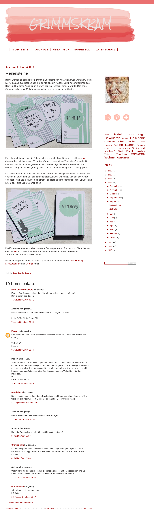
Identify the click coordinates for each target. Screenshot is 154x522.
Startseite (49, 508)
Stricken (141, 151)
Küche (118, 145)
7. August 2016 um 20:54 (22, 322)
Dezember (115, 186)
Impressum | (83, 49)
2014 (110, 246)
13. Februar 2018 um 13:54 (23, 477)
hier (84, 158)
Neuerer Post (12, 508)
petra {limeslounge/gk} (22, 289)
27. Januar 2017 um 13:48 (23, 419)
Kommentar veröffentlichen (21, 503)
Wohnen (110, 157)
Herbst (132, 141)
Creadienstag (77, 260)
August (113, 202)
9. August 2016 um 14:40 (22, 383)
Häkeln (121, 141)
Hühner (142, 142)
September (115, 197)
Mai (112, 222)
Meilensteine (115, 205)
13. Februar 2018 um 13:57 (23, 497)
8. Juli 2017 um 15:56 (21, 436)
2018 (110, 175)
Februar (114, 233)
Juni (112, 218)
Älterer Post (86, 508)
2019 (110, 171)
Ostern (121, 148)
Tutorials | (42, 49)
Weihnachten (138, 154)
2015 (110, 242)
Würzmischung (124, 158)
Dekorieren (112, 138)
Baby (15, 273)
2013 (110, 250)
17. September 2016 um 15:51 (25, 403)
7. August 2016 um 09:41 (22, 300)
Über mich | (62, 49)
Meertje (29, 263)
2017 (110, 178)
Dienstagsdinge (13, 263)
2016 (110, 182)
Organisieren (110, 148)
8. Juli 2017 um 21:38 (21, 458)
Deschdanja (17, 392)
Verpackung (121, 154)
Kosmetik (108, 145)
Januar (113, 237)
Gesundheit (109, 141)
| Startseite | (20, 49)
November (115, 190)
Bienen (131, 135)
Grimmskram (17, 445)
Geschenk (29, 273)
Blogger (141, 134)
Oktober (114, 194)
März (112, 229)
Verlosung (108, 154)
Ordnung (141, 145)
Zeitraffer (114, 209)
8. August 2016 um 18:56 (22, 350)
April (112, 225)
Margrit (14, 331)
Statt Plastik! (126, 151)
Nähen (130, 145)
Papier (127, 148)
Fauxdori (125, 139)
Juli (112, 214)
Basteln (21, 273)
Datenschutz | (106, 49)
